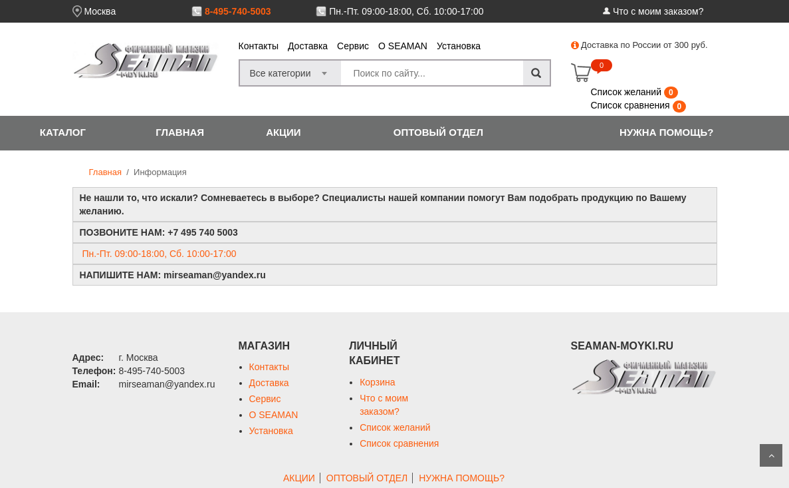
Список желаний (627, 92)
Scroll (771, 455)
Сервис (353, 46)
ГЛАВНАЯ (180, 132)
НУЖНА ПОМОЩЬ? (666, 132)
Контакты (259, 46)
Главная (105, 172)
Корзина (377, 382)
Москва (100, 11)
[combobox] (290, 69)
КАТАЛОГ (63, 132)
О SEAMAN (402, 46)
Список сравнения (632, 105)
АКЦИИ (283, 132)
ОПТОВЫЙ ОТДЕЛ (438, 132)
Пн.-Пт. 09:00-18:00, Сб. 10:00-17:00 (406, 11)
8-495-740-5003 (238, 11)
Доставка (308, 46)
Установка (459, 46)
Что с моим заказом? (658, 11)
